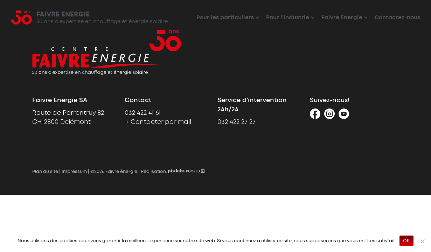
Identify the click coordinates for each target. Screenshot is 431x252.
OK (406, 240)
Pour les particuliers (225, 17)
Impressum (74, 172)
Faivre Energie (341, 17)
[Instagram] (329, 116)
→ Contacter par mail (158, 122)
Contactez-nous (397, 17)
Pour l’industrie (287, 17)
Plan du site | (47, 172)
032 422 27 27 (236, 122)
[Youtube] (344, 116)
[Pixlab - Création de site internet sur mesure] (177, 172)
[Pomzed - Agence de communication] (195, 172)
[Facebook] (315, 116)
